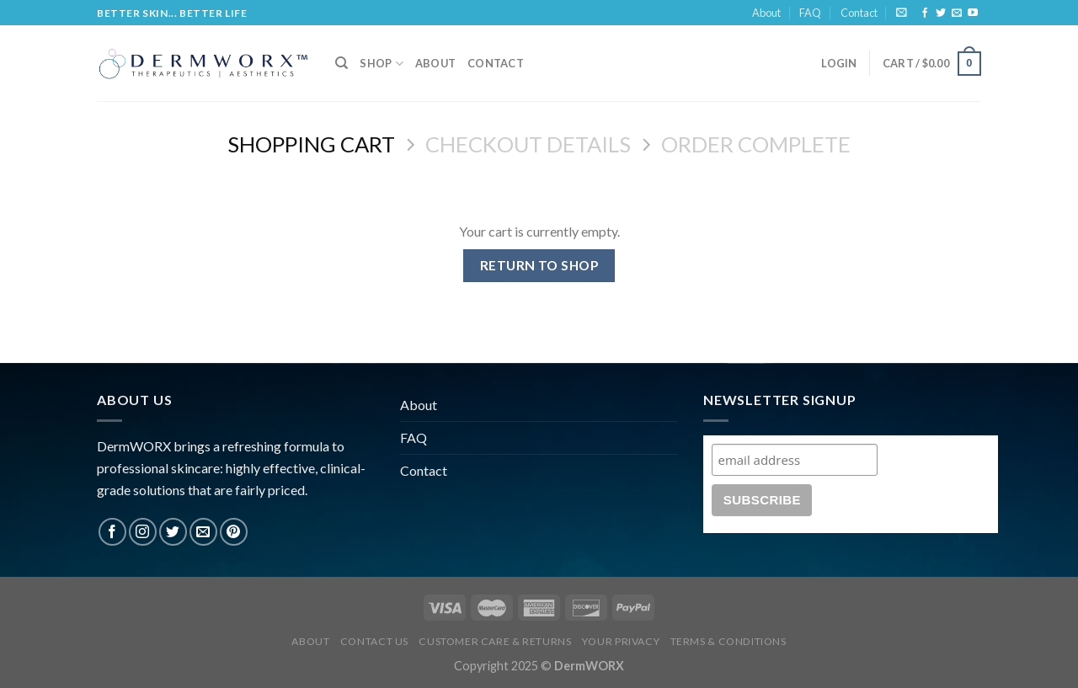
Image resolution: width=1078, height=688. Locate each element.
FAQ (810, 12)
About (766, 12)
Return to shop (539, 265)
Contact (859, 12)
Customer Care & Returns (495, 641)
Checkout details (528, 144)
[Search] (341, 63)
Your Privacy (620, 641)
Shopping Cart (311, 144)
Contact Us (374, 641)
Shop (381, 64)
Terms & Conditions (728, 641)
